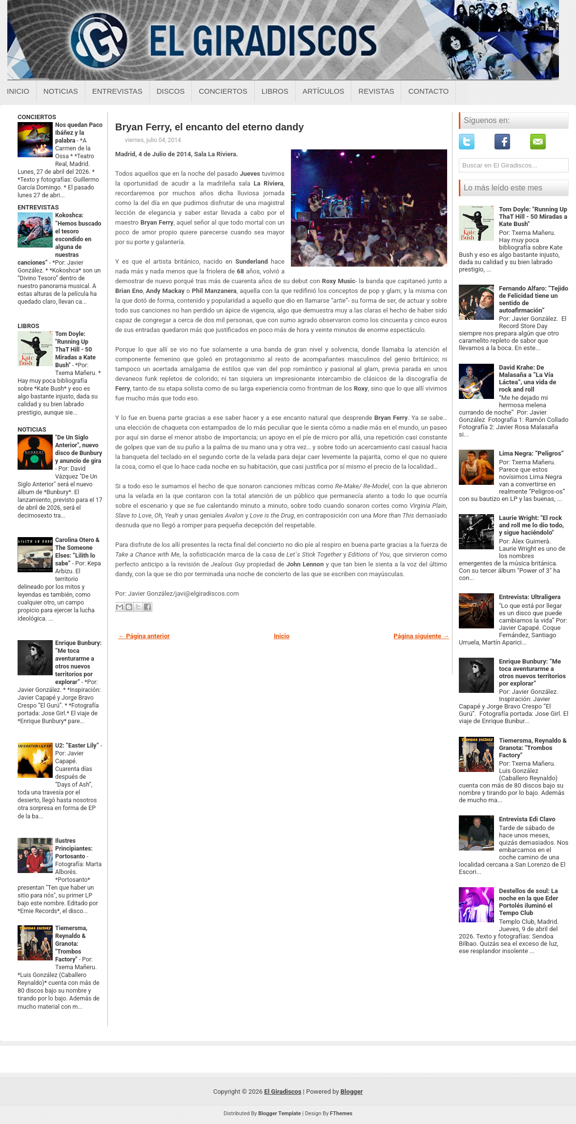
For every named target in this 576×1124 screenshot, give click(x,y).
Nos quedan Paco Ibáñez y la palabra (79, 133)
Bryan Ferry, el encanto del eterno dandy (209, 127)
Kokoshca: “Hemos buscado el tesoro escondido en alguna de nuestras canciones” (60, 239)
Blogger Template (279, 1113)
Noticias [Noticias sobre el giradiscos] (60, 91)
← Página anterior (144, 636)
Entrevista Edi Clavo (527, 819)
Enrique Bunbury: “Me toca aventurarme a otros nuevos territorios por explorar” (532, 672)
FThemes (341, 1113)
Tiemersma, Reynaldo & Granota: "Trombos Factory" (71, 944)
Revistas (376, 91)
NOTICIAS (32, 429)
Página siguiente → (421, 636)
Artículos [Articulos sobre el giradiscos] (324, 91)
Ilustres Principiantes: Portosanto (74, 848)
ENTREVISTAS (38, 207)
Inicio (18, 91)
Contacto (428, 91)
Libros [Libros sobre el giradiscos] (275, 91)
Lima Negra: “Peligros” (531, 453)
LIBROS (28, 326)
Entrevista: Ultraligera (529, 597)
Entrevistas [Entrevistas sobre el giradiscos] (117, 91)
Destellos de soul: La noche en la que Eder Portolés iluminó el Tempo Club (528, 901)
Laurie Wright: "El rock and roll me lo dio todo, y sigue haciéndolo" (531, 525)
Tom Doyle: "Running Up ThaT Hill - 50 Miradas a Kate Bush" (75, 350)
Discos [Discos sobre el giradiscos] (171, 91)
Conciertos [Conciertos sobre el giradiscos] (223, 91)
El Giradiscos (282, 1091)
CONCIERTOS (37, 117)
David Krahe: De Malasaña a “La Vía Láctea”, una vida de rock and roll (527, 378)
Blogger (352, 1091)
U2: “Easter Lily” (78, 745)
